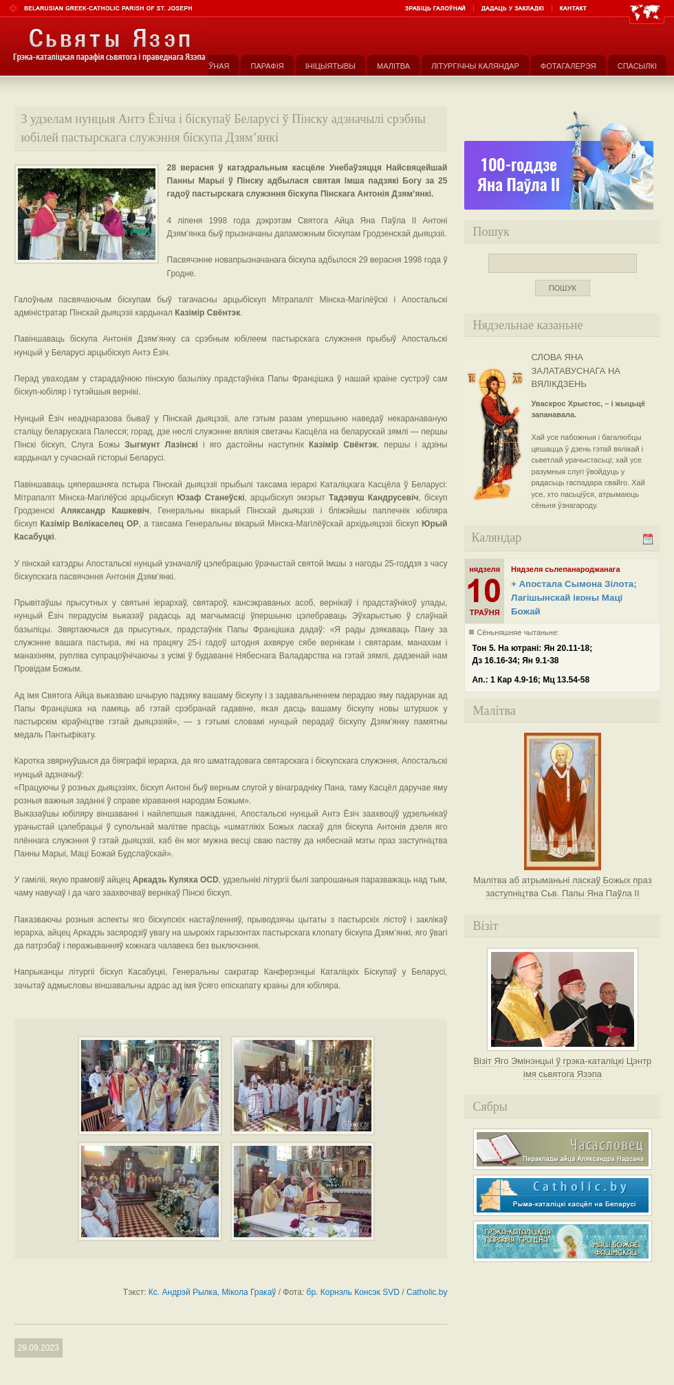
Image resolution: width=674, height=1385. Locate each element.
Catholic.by (426, 1292)
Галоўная (209, 66)
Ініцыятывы (330, 66)
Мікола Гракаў (248, 1292)
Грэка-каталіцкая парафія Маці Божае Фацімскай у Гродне (563, 1241)
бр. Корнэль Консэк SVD (353, 1292)
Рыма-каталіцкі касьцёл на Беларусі (563, 1195)
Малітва (393, 66)
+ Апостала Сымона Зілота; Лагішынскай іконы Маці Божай (574, 598)
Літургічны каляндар (475, 66)
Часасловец (563, 1149)
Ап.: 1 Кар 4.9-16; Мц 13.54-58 (530, 680)
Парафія (266, 66)
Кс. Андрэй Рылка (183, 1292)
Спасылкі (637, 66)
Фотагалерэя (568, 66)
